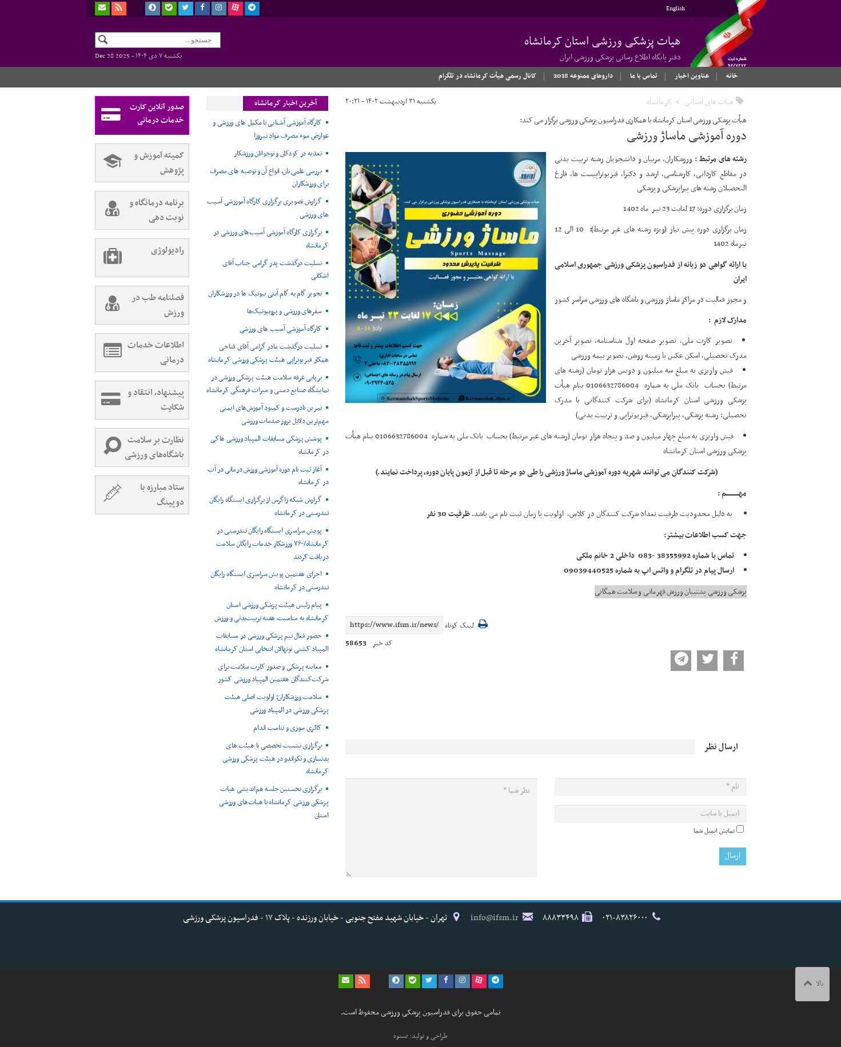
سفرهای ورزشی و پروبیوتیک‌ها (284, 311)
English (675, 8)
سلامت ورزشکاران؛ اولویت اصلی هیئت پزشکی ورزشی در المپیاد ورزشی (276, 704)
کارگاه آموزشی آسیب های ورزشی (281, 329)
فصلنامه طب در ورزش (139, 305)
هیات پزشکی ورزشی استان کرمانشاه (602, 48)
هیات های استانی (709, 102)
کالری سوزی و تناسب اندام (287, 728)
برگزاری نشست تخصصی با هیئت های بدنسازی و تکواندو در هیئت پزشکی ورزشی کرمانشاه (275, 759)
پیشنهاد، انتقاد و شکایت (139, 400)
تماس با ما (643, 76)
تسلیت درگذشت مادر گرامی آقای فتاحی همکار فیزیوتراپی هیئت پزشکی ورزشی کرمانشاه (268, 353)
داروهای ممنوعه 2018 (583, 76)
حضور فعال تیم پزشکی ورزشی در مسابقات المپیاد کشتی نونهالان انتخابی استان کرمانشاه (271, 643)
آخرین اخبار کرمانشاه (285, 103)
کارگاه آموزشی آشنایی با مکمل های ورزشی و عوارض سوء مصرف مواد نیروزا (270, 129)
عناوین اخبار (692, 76)
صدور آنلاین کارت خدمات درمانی (139, 115)
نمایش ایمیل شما (714, 831)
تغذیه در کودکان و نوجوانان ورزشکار (277, 153)
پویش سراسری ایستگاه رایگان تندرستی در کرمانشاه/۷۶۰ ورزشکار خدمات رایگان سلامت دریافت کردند (272, 544)
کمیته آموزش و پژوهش (139, 163)
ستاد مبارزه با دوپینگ (139, 495)
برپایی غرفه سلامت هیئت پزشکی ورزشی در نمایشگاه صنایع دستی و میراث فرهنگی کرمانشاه (267, 384)
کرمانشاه (659, 102)
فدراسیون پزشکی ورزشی (718, 44)
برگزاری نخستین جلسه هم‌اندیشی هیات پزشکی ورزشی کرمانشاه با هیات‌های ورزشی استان (273, 802)
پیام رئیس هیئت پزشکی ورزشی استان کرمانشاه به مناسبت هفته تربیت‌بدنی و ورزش (271, 612)
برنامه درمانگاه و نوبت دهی (139, 210)
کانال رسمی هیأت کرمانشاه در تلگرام (487, 76)
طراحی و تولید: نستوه (420, 1036)
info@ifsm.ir (495, 917)
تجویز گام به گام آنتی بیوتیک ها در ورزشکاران (264, 293)
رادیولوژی (139, 258)
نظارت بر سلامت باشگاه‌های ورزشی (139, 447)
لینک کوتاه (459, 626)
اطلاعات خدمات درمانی (139, 352)
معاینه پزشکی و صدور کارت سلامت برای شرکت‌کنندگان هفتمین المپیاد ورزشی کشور (273, 673)
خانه (732, 76)
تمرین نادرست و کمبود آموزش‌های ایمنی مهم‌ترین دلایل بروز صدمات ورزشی (274, 414)
